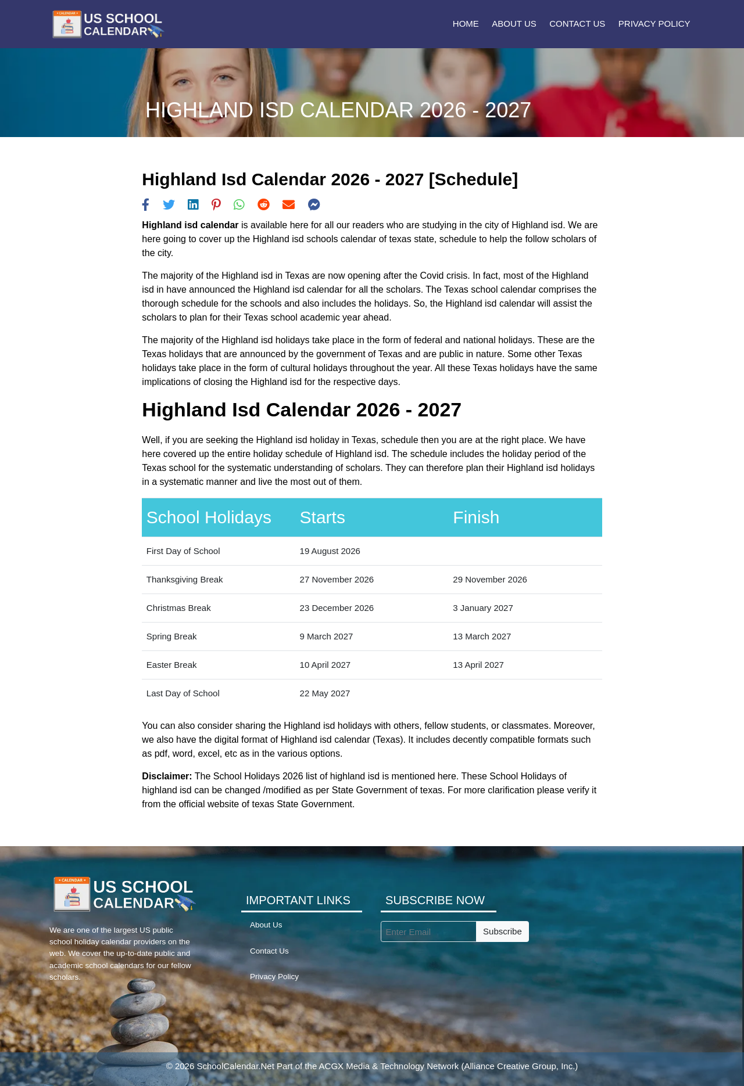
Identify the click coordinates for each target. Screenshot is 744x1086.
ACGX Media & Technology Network (389, 1066)
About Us (514, 23)
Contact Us (577, 23)
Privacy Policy (654, 23)
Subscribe (502, 931)
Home (466, 23)
